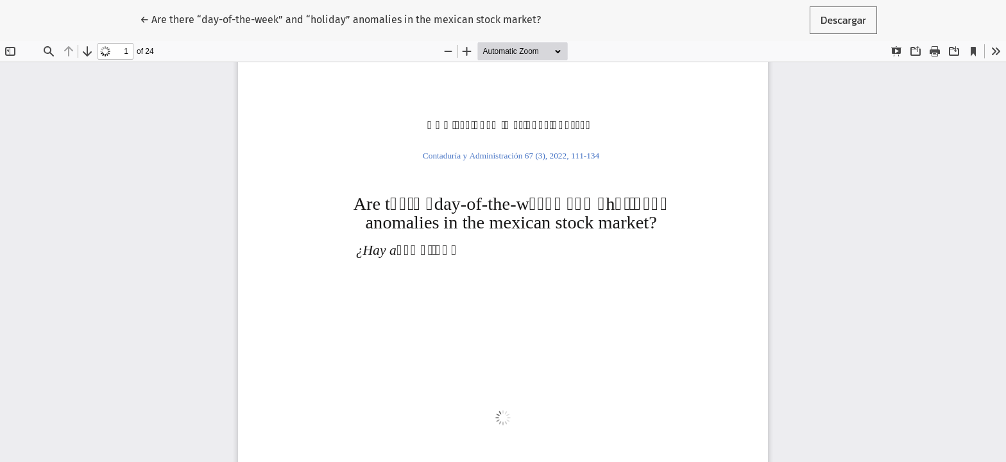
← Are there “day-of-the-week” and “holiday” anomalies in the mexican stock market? (340, 19)
